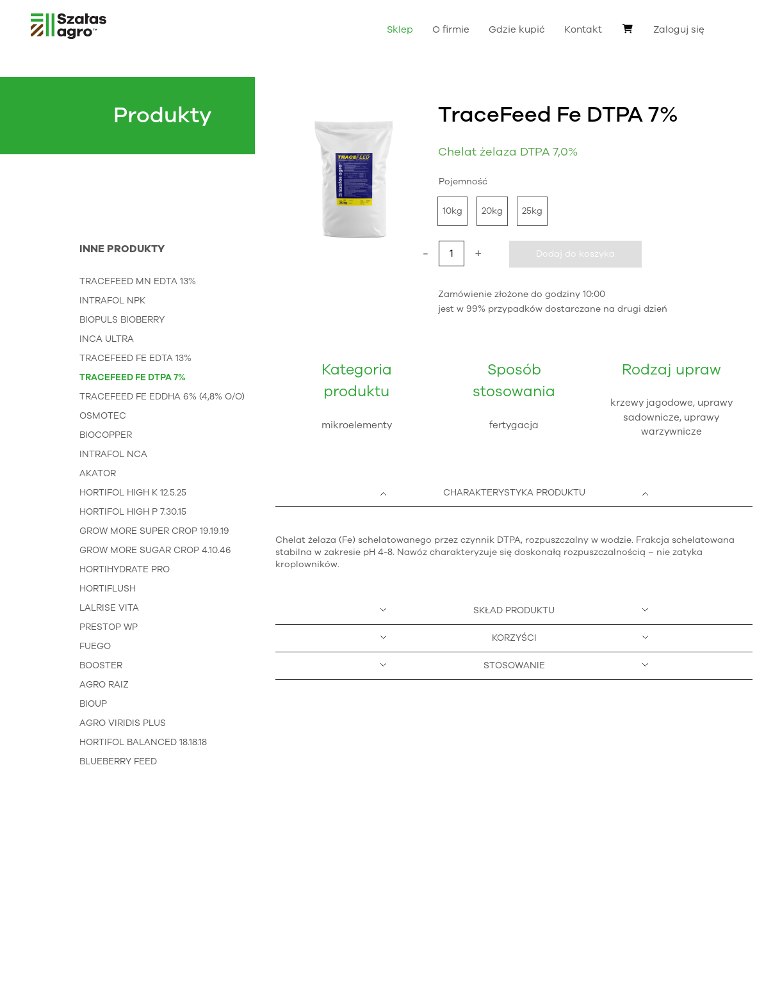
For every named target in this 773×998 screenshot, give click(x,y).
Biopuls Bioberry (122, 320)
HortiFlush (107, 589)
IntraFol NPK (112, 300)
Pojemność (463, 181)
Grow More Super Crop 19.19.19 (154, 531)
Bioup (93, 704)
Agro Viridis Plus (122, 723)
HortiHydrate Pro (124, 569)
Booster (100, 665)
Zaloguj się (678, 29)
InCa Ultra (106, 339)
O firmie (450, 29)
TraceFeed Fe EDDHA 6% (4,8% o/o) (162, 396)
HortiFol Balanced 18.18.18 (143, 742)
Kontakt (583, 29)
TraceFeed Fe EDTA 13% (135, 358)
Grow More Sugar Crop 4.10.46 (155, 550)
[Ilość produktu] (451, 253)
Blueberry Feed (118, 761)
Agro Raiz (104, 685)
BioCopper (105, 435)
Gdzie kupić (517, 29)
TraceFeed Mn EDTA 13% (137, 281)
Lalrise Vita (109, 608)
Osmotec (102, 416)
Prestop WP (108, 627)
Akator (97, 473)
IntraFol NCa (113, 454)
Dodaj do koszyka (575, 254)
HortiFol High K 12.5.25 (132, 493)
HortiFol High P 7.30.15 (132, 512)
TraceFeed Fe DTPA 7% (132, 377)
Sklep (400, 29)
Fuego (95, 646)
